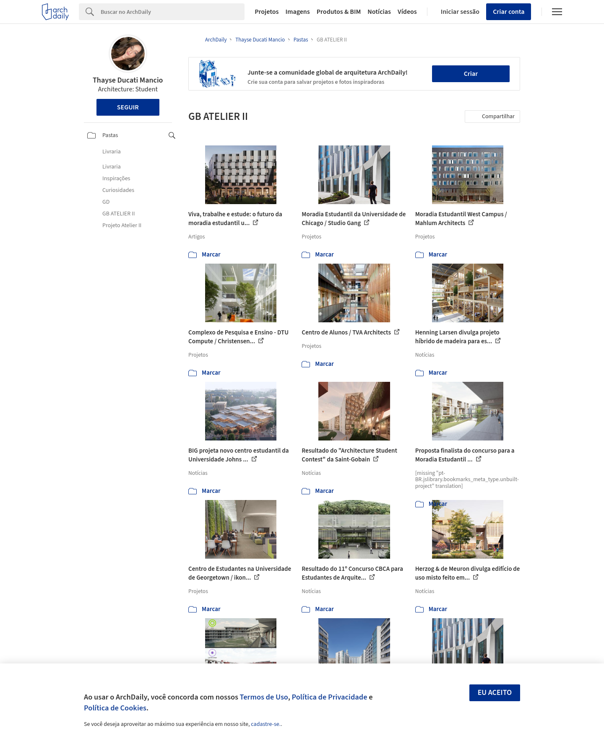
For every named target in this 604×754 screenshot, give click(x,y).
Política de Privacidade (329, 697)
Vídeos (407, 11)
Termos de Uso (264, 697)
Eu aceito (495, 692)
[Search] (173, 11)
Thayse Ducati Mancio (128, 80)
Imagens (297, 11)
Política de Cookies (115, 707)
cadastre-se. (266, 724)
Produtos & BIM (339, 11)
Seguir (128, 107)
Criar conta (508, 11)
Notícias (379, 11)
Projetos (267, 11)
